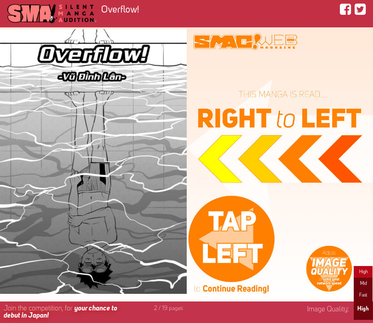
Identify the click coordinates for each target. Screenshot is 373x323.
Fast (363, 295)
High (363, 272)
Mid (363, 283)
